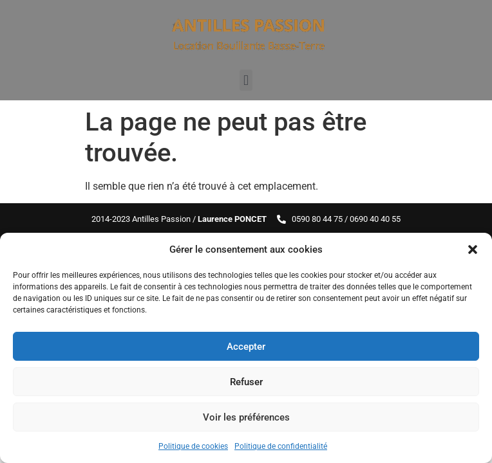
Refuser (246, 382)
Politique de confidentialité (280, 446)
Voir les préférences (246, 417)
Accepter (246, 346)
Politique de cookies (193, 446)
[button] (472, 249)
